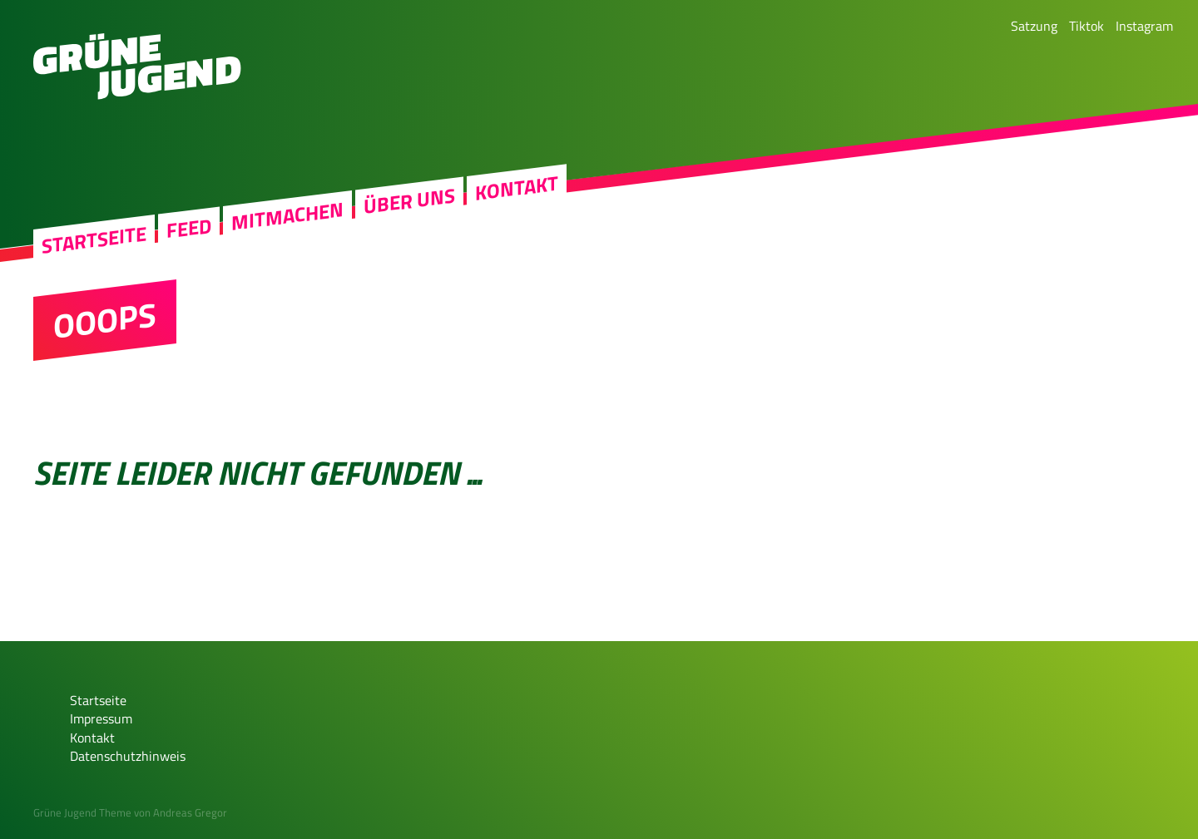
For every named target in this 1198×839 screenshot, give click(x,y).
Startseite (94, 240)
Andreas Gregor (190, 812)
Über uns (409, 201)
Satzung (1034, 26)
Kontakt (516, 188)
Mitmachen (287, 217)
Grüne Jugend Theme (82, 812)
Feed (188, 228)
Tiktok (1086, 26)
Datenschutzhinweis (128, 756)
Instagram (1144, 26)
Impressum (101, 718)
